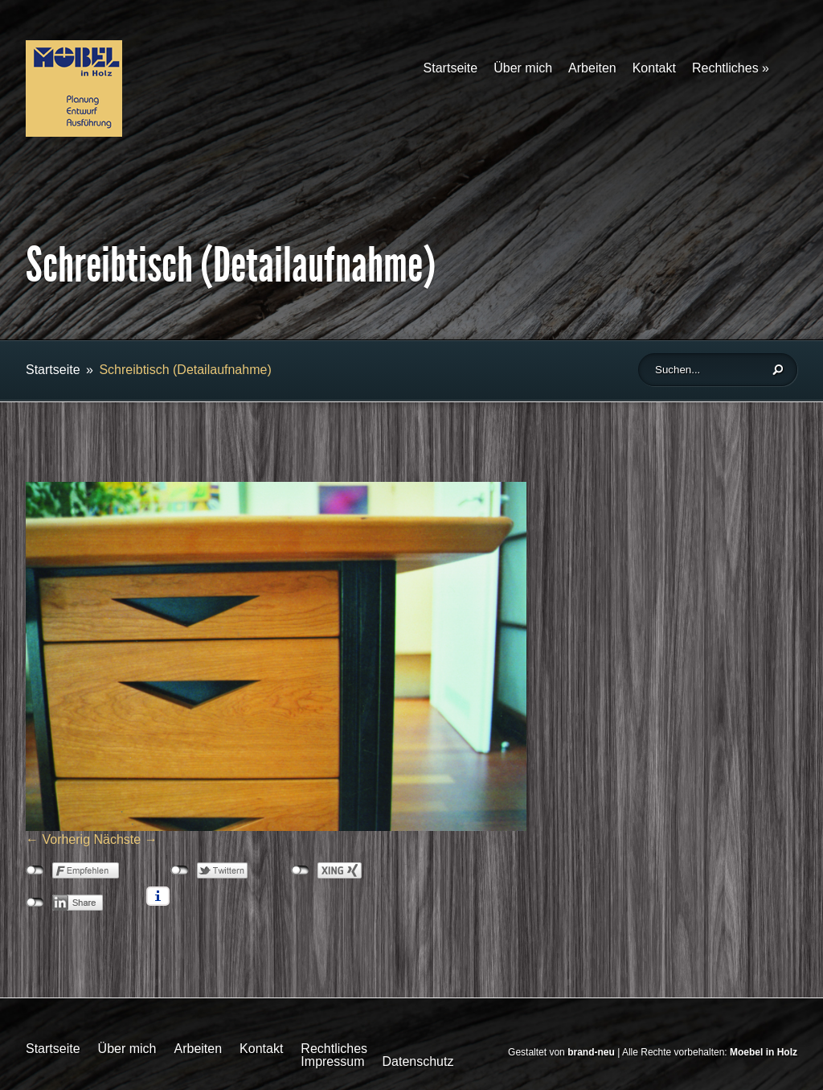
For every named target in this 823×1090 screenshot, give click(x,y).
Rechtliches (730, 68)
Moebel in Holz (763, 1052)
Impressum (332, 1061)
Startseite (451, 68)
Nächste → (126, 839)
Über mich (522, 68)
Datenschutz (417, 1061)
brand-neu (591, 1052)
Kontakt (654, 68)
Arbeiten (592, 68)
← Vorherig (58, 839)
